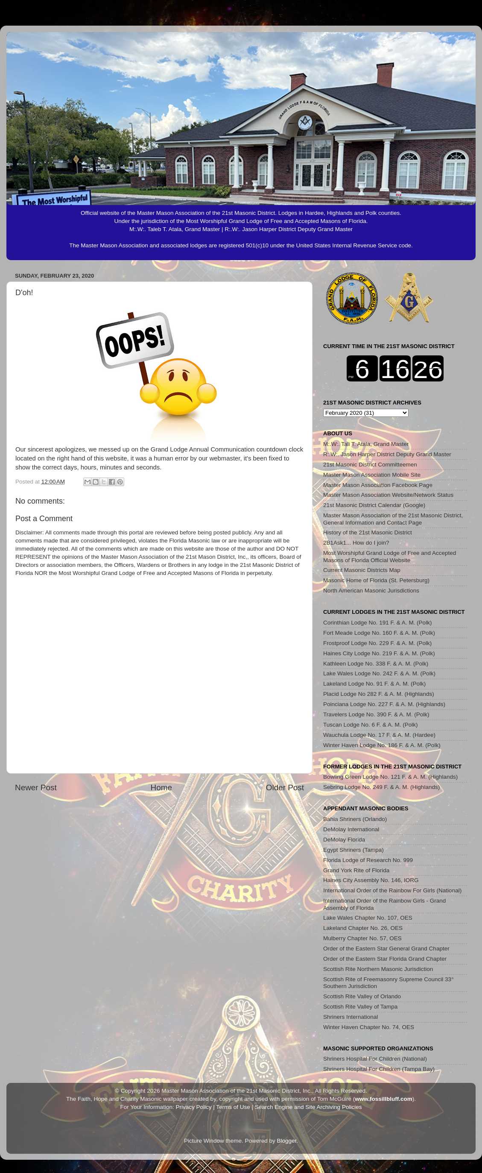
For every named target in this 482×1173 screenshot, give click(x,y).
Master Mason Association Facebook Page (377, 485)
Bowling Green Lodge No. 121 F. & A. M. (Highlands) (390, 777)
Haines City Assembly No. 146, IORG (371, 880)
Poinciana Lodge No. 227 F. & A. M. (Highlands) (384, 704)
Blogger (287, 1141)
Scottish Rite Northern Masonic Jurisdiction (378, 969)
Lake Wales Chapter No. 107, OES (367, 918)
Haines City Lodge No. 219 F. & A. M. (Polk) (379, 653)
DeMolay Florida (344, 839)
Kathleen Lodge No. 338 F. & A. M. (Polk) (375, 663)
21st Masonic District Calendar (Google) (374, 505)
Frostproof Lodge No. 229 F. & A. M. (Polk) (377, 643)
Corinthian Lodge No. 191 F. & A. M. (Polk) (377, 622)
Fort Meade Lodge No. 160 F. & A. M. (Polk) (379, 633)
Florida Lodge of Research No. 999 (368, 860)
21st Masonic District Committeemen (370, 464)
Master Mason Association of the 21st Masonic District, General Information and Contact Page (393, 518)
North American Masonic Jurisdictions (371, 590)
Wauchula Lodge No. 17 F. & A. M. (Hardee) (379, 735)
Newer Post (36, 787)
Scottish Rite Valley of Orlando (362, 996)
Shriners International (350, 1017)
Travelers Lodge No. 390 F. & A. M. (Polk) (376, 714)
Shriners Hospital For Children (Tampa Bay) (379, 1069)
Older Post (285, 787)
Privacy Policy (193, 1107)
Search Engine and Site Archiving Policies (308, 1107)
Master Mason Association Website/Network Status (388, 495)
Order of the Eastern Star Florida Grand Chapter (385, 959)
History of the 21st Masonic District (367, 532)
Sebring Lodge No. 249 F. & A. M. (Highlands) (381, 787)
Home (161, 787)
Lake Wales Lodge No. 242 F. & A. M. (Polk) (379, 673)
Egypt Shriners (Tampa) (353, 850)
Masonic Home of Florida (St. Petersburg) (376, 580)
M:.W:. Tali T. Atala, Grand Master (366, 444)
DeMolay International (351, 829)
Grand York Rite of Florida (356, 870)
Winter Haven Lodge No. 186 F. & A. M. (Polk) (382, 745)
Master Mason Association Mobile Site (372, 475)
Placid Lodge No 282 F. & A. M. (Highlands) (378, 694)
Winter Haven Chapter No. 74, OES (368, 1027)
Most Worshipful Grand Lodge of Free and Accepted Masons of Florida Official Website (389, 556)
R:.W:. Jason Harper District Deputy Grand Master (387, 454)
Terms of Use (233, 1107)
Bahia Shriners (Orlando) (355, 819)
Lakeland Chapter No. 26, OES (363, 928)
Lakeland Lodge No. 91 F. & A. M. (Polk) (374, 683)
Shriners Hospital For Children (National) (375, 1059)
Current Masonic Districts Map (361, 570)
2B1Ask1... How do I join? (356, 543)
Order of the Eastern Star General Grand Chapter (386, 948)
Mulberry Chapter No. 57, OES (362, 938)
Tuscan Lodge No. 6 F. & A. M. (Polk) (370, 724)
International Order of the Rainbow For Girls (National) (392, 890)
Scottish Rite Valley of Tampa (360, 1006)
